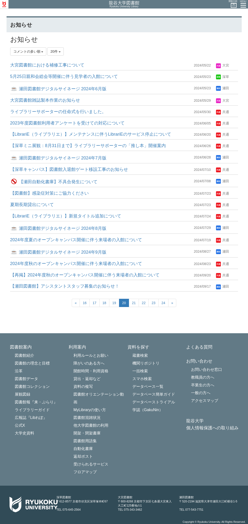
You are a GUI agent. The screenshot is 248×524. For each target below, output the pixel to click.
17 (94, 303)
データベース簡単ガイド (153, 394)
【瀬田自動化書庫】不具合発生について (53, 181)
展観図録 (22, 394)
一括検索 (140, 371)
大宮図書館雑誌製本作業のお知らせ (45, 100)
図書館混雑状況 (87, 418)
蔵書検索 (140, 355)
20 (124, 303)
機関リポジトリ (146, 363)
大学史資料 (24, 433)
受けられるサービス (90, 464)
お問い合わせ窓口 (206, 369)
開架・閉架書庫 (87, 433)
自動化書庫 (83, 449)
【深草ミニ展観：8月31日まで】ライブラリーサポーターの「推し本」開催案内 (88, 145)
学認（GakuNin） (147, 410)
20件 (55, 51)
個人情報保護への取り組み (212, 428)
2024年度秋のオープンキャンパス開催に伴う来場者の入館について (76, 263)
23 (153, 303)
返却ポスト (83, 456)
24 (163, 303)
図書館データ (26, 379)
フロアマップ (85, 472)
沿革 (19, 371)
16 (85, 303)
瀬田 (222, 88)
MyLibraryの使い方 (89, 410)
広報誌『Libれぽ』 (31, 418)
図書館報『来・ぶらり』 (36, 402)
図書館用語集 (85, 441)
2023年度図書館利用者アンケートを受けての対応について (67, 123)
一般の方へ (200, 393)
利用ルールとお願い (90, 355)
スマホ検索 (142, 379)
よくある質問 (199, 347)
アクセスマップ (204, 401)
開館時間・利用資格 (90, 371)
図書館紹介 (24, 355)
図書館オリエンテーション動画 (98, 398)
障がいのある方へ (88, 363)
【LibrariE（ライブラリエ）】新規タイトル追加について (65, 216)
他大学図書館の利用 (90, 425)
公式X (20, 425)
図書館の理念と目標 (32, 363)
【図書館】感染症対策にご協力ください (49, 193)
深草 (222, 77)
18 (104, 303)
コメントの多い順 (28, 51)
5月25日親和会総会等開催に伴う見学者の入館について (64, 76)
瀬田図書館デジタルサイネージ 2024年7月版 (58, 158)
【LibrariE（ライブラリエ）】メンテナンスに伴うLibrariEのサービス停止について (90, 134)
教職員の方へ (202, 377)
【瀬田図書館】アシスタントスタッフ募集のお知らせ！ (64, 286)
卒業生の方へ (202, 385)
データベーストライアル (153, 402)
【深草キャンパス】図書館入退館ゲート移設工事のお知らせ (69, 169)
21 (134, 303)
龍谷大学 (195, 421)
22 (144, 303)
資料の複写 (83, 386)
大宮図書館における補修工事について (47, 65)
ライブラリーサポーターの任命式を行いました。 (58, 111)
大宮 (222, 65)
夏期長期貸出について (32, 204)
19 (114, 303)
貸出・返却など (87, 379)
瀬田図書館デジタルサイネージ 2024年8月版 (58, 228)
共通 (222, 112)
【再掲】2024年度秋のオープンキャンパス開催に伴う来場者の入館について (85, 275)
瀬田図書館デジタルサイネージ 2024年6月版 (58, 88)
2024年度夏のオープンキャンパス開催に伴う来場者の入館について (76, 239)
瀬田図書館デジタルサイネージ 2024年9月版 (58, 252)
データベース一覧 (147, 386)
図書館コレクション (32, 386)
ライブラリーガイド (32, 410)
